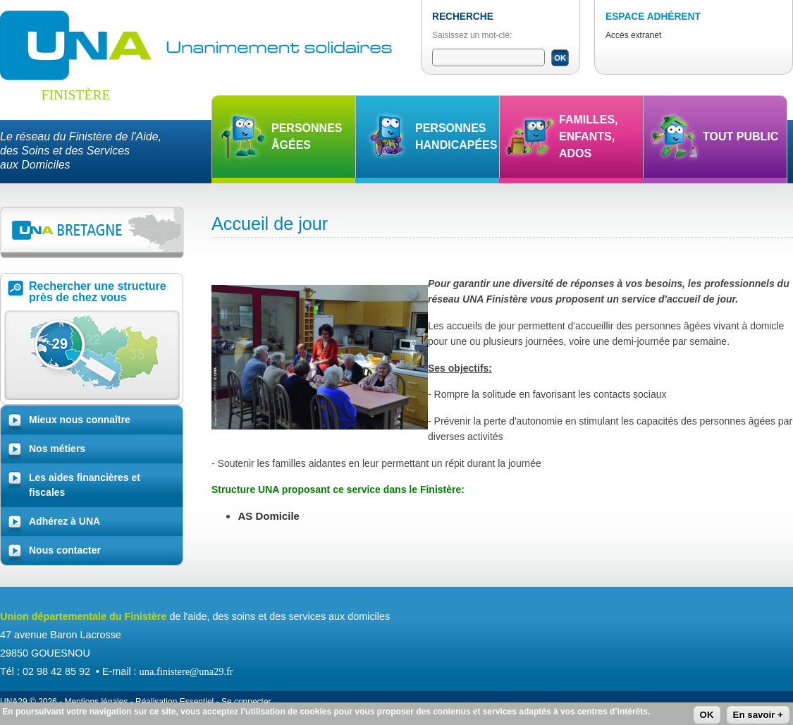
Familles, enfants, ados (588, 136)
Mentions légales (96, 702)
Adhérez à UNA (64, 521)
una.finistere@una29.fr (186, 671)
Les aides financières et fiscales (84, 485)
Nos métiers (57, 448)
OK (707, 715)
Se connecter (246, 702)
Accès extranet (633, 35)
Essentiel (197, 702)
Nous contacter (65, 550)
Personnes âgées (306, 136)
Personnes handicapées (456, 136)
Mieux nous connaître (79, 419)
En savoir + (758, 715)
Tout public (740, 136)
